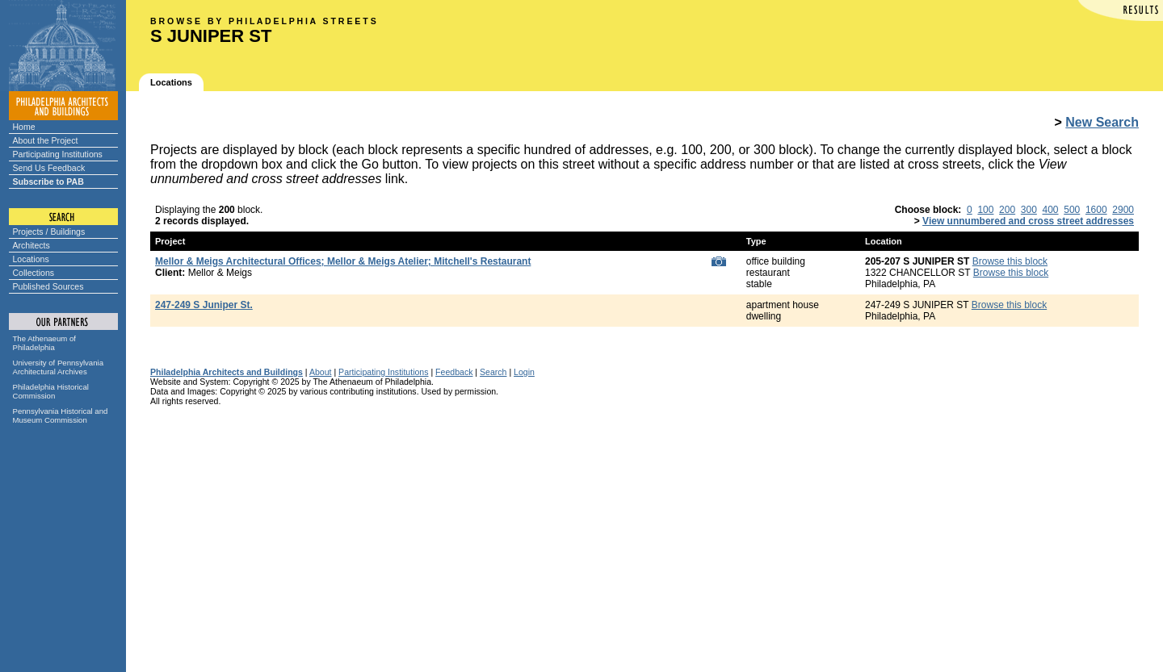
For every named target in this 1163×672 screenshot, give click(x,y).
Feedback (453, 372)
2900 (1123, 209)
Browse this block (1010, 261)
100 (985, 209)
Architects (31, 245)
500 (1072, 209)
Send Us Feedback (49, 168)
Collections (34, 273)
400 (1051, 209)
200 (1007, 209)
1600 (1096, 209)
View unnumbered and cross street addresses (1028, 221)
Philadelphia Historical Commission (51, 391)
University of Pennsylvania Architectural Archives (58, 367)
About (320, 372)
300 (1029, 209)
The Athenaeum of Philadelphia (44, 343)
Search (493, 372)
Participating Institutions (58, 154)
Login (524, 372)
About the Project (45, 140)
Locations (31, 259)
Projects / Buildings (49, 231)
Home (24, 126)
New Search (1102, 122)
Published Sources (48, 286)
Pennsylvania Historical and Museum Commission (60, 415)
